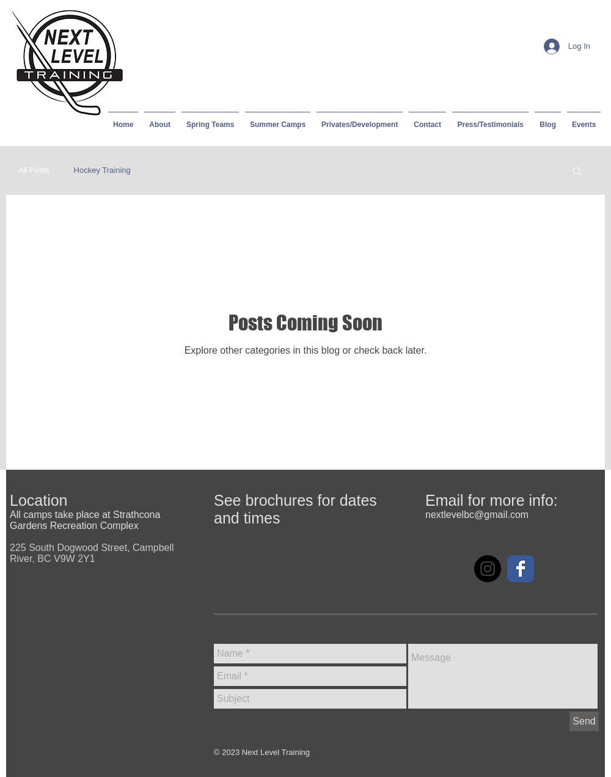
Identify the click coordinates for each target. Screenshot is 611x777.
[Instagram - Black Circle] (487, 568)
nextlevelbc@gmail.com (477, 514)
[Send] (584, 721)
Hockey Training (102, 170)
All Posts (33, 170)
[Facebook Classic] (520, 568)
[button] (577, 172)
